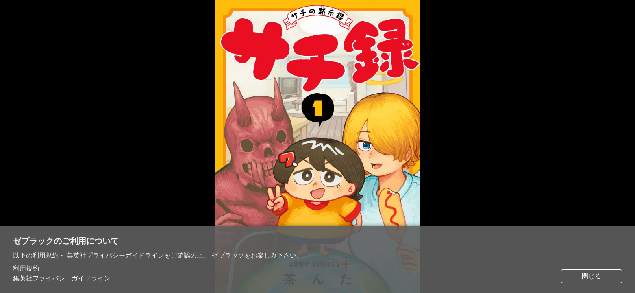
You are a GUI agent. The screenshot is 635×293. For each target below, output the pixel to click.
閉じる (591, 276)
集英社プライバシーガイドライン (62, 278)
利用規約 (26, 268)
